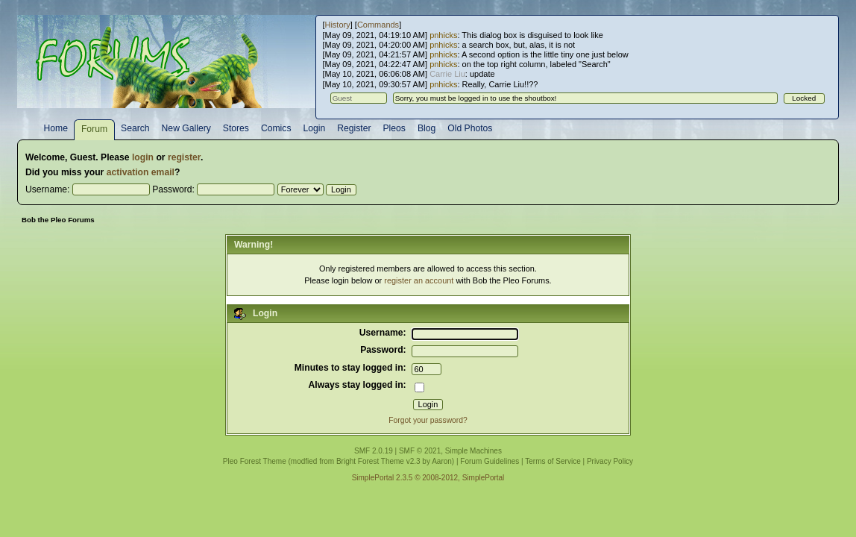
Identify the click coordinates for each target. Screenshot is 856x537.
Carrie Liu (447, 73)
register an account (418, 280)
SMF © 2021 (420, 451)
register (184, 157)
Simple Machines (473, 451)
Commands (378, 24)
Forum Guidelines (489, 461)
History (337, 24)
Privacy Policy (610, 461)
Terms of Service (552, 461)
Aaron (442, 461)
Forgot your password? (428, 420)
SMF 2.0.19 (373, 451)
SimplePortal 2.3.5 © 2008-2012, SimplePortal (428, 478)
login (143, 157)
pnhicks (443, 35)
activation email (140, 172)
